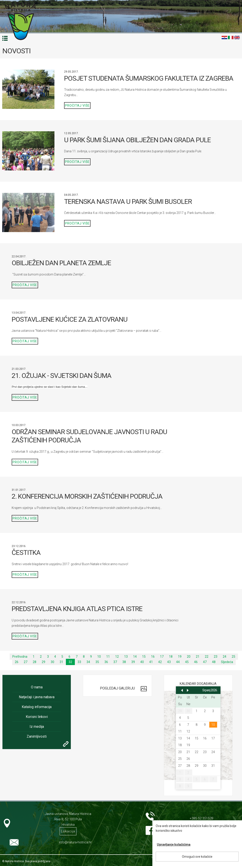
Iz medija (37, 726)
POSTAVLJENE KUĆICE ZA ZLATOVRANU (69, 319)
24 (224, 656)
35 (97, 662)
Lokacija (68, 831)
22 (206, 656)
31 (61, 662)
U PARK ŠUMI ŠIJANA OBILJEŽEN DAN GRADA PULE (137, 140)
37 (115, 662)
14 (135, 656)
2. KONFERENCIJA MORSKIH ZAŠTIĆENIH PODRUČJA (87, 496)
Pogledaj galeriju (117, 688)
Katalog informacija (37, 707)
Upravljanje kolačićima (173, 844)
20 (188, 656)
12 (117, 656)
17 (162, 656)
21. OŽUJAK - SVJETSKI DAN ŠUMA (61, 375)
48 (214, 662)
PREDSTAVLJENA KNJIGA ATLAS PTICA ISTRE (77, 609)
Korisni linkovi (37, 717)
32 (70, 662)
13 (126, 656)
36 (106, 662)
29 (43, 662)
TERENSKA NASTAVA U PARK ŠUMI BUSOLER (128, 201)
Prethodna (19, 656)
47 (205, 662)
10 (99, 656)
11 (108, 656)
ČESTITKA (26, 552)
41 (151, 662)
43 (169, 662)
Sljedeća (227, 662)
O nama (37, 687)
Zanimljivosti (37, 736)
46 (196, 662)
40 (142, 662)
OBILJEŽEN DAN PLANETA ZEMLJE (61, 263)
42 (160, 662)
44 (178, 662)
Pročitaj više (77, 105)
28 (34, 662)
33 (79, 662)
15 (144, 656)
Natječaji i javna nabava (36, 697)
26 (16, 662)
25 (233, 656)
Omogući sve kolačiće (197, 856)
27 (25, 662)
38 (124, 662)
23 (215, 656)
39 (133, 662)
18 (171, 656)
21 (197, 656)
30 (52, 662)
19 (180, 656)
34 (88, 662)
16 (153, 656)
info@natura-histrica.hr (75, 842)
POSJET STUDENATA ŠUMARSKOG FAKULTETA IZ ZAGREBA (148, 78)
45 (187, 662)
